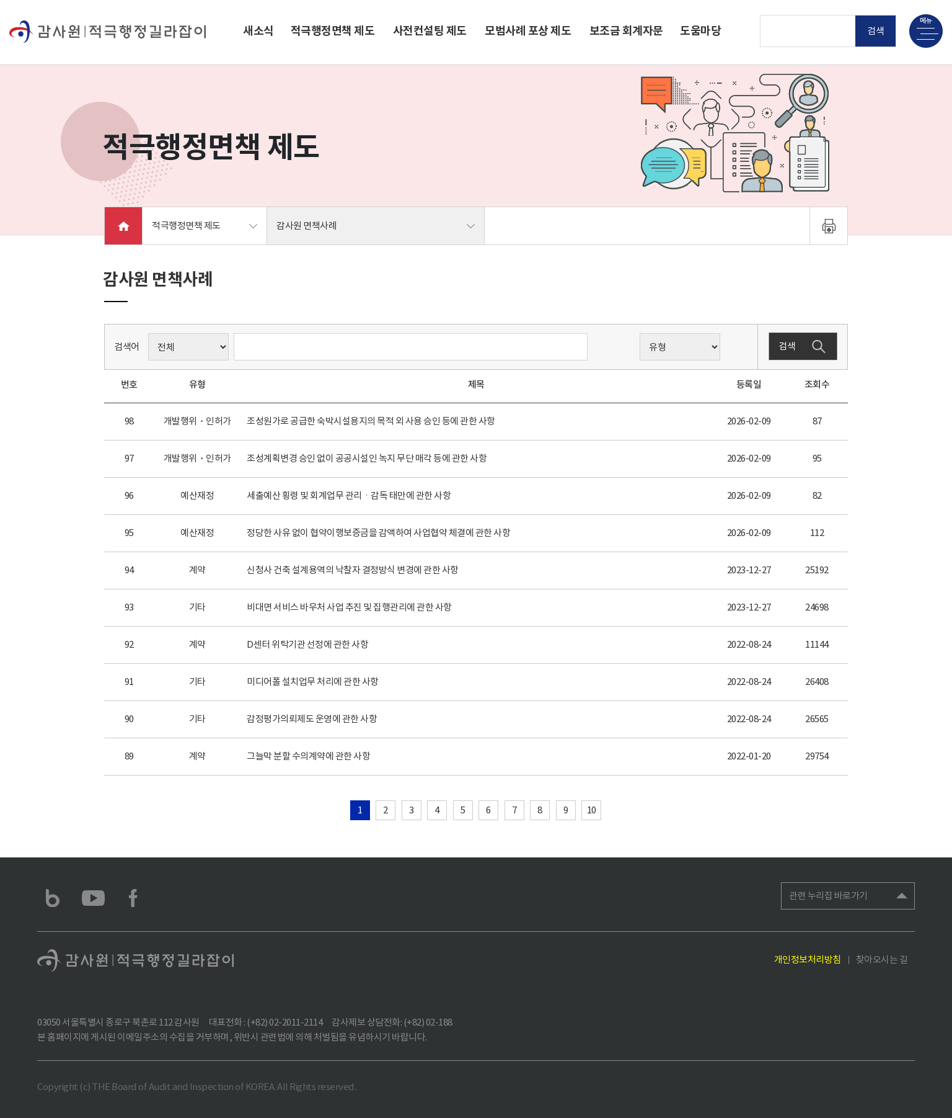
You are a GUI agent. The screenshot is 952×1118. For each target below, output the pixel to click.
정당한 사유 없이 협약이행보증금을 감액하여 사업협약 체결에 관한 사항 (378, 533)
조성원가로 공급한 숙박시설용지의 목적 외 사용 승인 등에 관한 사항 (371, 421)
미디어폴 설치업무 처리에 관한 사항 (313, 681)
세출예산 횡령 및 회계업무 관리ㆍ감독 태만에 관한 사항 (349, 495)
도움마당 (700, 31)
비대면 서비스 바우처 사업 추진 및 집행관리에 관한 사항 (349, 607)
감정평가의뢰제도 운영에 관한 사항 (312, 719)
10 (591, 810)
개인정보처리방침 (807, 959)
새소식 (258, 31)
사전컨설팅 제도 (430, 31)
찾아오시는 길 (882, 959)
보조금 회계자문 (626, 31)
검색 (875, 31)
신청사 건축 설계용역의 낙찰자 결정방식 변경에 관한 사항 (353, 570)
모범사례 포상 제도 (528, 31)
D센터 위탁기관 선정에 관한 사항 (307, 644)
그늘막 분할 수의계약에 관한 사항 (308, 756)
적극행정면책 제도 (333, 31)
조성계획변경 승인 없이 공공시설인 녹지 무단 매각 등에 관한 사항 (367, 458)
